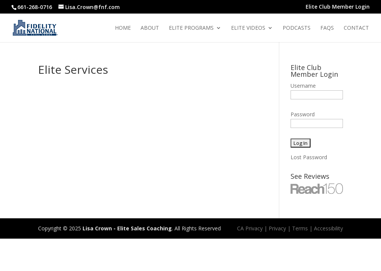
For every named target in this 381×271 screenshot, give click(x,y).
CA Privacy (250, 228)
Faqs (327, 28)
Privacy (277, 228)
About (150, 28)
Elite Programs (191, 28)
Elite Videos (248, 28)
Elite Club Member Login (338, 7)
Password (303, 114)
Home (123, 28)
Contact (356, 28)
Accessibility (328, 228)
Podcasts (297, 28)
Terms (300, 228)
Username (303, 85)
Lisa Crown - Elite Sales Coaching (127, 228)
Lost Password (309, 157)
